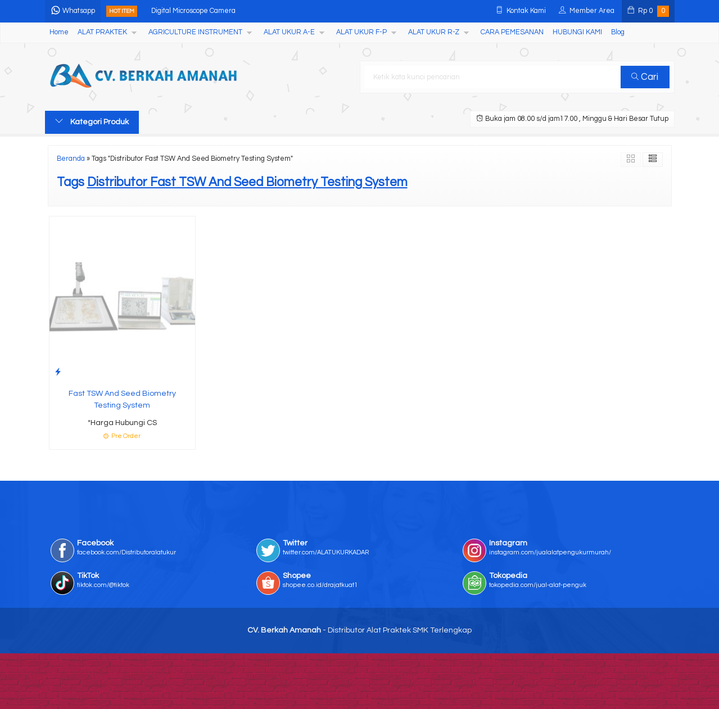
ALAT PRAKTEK (102, 32)
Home (59, 32)
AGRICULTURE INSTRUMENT (195, 32)
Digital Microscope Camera (193, 11)
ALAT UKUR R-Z (433, 32)
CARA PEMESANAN (512, 32)
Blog (618, 32)
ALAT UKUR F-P (361, 32)
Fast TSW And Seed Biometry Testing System (122, 399)
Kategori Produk (92, 121)
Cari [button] (644, 77)
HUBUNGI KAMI (577, 32)
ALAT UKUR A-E (289, 32)
